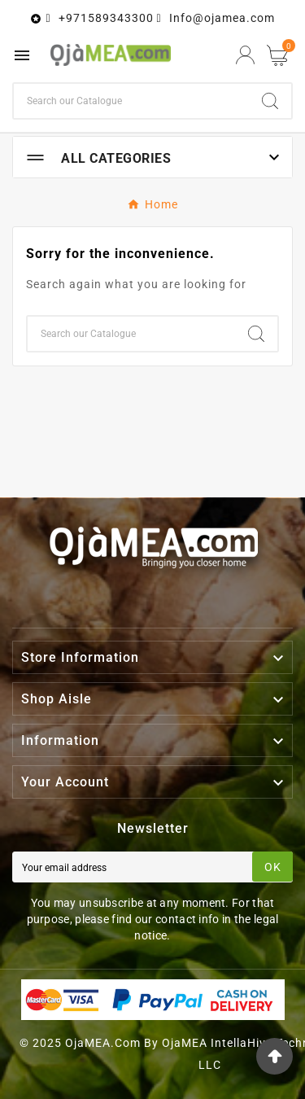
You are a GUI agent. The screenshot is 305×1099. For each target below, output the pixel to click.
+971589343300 (106, 17)
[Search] (131, 101)
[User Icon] (245, 55)
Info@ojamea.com (222, 17)
